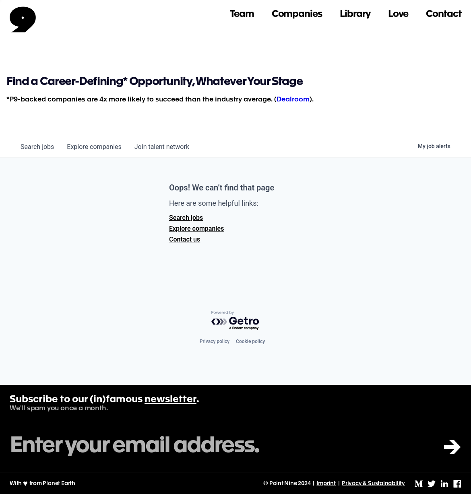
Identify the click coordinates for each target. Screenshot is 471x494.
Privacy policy (214, 341)
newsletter (170, 400)
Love (398, 14)
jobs (37, 147)
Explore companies (196, 228)
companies (94, 147)
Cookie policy (250, 341)
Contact (443, 14)
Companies (297, 14)
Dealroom (293, 99)
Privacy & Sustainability (373, 483)
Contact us (184, 239)
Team (242, 14)
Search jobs (186, 217)
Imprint (326, 483)
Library (355, 14)
